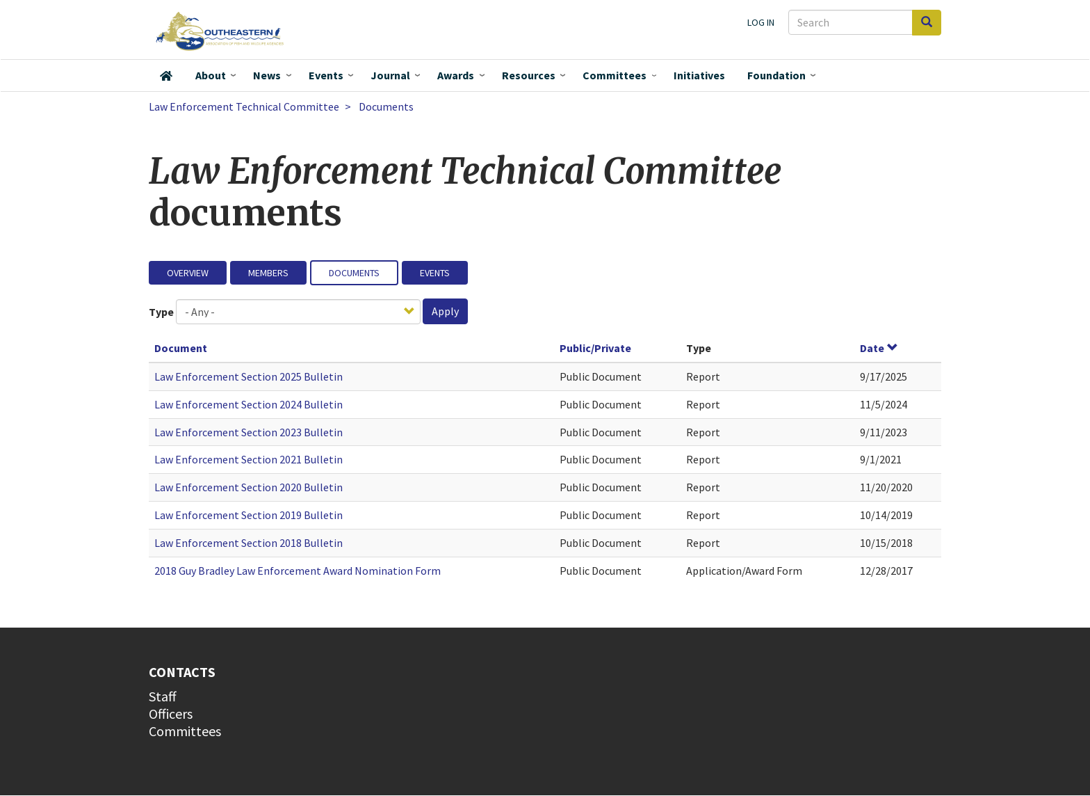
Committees (614, 75)
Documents (354, 272)
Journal (390, 75)
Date (879, 348)
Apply (445, 311)
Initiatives (699, 75)
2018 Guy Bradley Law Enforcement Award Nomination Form (297, 571)
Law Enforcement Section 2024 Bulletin (248, 404)
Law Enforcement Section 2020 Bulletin (248, 487)
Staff (163, 696)
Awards (455, 75)
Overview (188, 272)
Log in (760, 22)
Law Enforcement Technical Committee (244, 106)
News (267, 75)
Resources (528, 75)
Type (161, 312)
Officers (171, 713)
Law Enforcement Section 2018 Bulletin (248, 543)
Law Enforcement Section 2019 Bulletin (248, 515)
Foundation (776, 75)
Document (180, 348)
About (210, 75)
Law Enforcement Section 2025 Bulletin (248, 376)
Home (166, 75)
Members (268, 272)
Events (326, 75)
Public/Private (595, 348)
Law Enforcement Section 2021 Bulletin (248, 459)
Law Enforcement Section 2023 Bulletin (248, 432)
